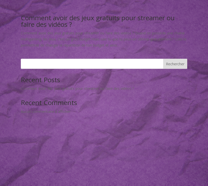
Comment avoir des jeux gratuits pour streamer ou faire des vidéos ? (98, 21)
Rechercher (175, 63)
